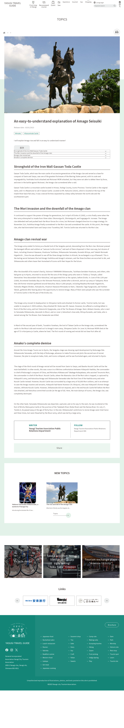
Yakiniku (45, 688)
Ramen (45, 685)
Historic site (114, 685)
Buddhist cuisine (48, 692)
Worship (113, 681)
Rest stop (113, 688)
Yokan (74, 695)
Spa (63, 670)
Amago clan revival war (25, 164)
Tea (73, 677)
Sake (74, 681)
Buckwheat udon (48, 677)
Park (111, 677)
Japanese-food (48, 674)
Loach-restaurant (49, 681)
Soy (73, 688)
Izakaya (45, 699)
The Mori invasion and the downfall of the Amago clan (37, 159)
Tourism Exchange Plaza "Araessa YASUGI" (56, 659)
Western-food (47, 695)
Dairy (74, 685)
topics (15, 32)
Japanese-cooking (49, 706)
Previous (17, 624)
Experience (92, 670)
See (109, 670)
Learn (112, 695)
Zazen (92, 688)
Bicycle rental (62, 651)
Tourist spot (114, 692)
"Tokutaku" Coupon (48, 655)
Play (91, 699)
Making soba (94, 677)
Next (106, 624)
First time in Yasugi (47, 647)
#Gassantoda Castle (32, 133)
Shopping (74, 670)
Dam (111, 674)
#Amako (18, 133)
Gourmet (44, 670)
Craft (74, 692)
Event (42, 651)
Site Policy (72, 663)
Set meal (46, 702)
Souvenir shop (77, 674)
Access (50, 651)
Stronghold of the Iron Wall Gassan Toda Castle (34, 153)
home (8, 32)
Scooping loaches (96, 681)
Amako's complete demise (26, 170)
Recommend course (67, 647)
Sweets (74, 699)
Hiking (92, 685)
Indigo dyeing (94, 695)
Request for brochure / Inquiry (52, 663)
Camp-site (93, 674)
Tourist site (114, 699)
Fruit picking (94, 692)
